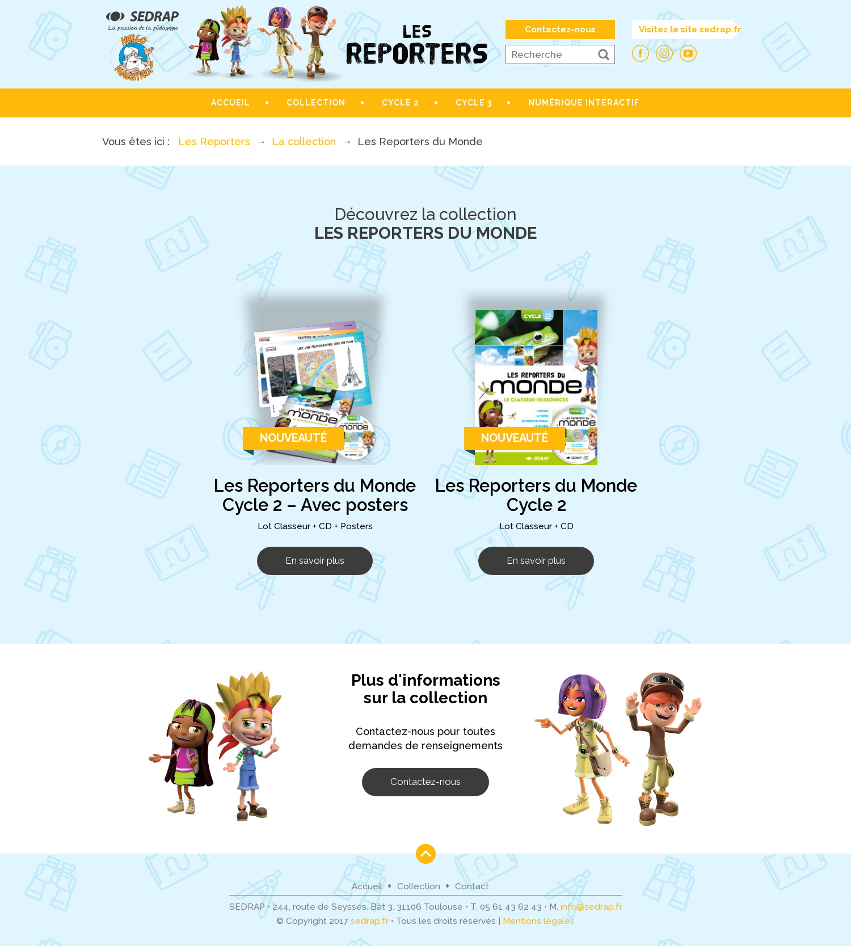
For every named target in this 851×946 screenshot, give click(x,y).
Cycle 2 (400, 102)
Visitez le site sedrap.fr (690, 29)
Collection (316, 102)
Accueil (230, 102)
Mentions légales (539, 921)
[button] (603, 54)
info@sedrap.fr (591, 907)
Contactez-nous (560, 29)
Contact (472, 886)
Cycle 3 (474, 102)
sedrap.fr (370, 921)
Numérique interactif (583, 102)
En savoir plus (314, 560)
